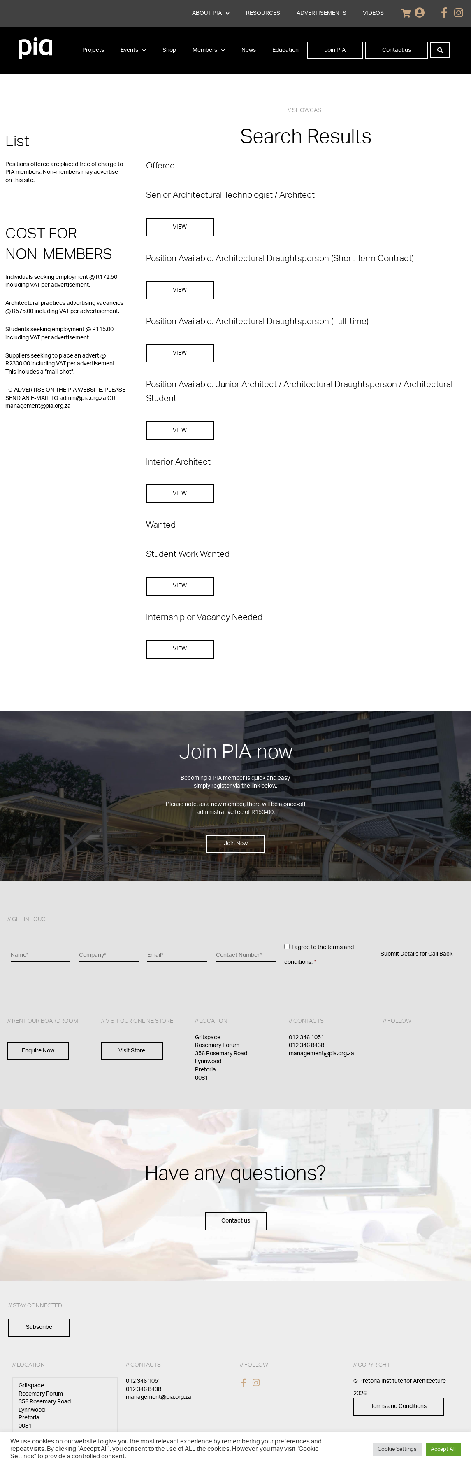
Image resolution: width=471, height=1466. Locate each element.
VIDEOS (373, 13)
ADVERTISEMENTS (321, 13)
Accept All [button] (443, 1449)
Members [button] (209, 50)
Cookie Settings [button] (397, 1449)
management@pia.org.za (321, 1054)
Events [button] (133, 50)
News (248, 50)
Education (285, 50)
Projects (93, 50)
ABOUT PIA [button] (211, 14)
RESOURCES (263, 13)
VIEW (180, 227)
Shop (169, 50)
